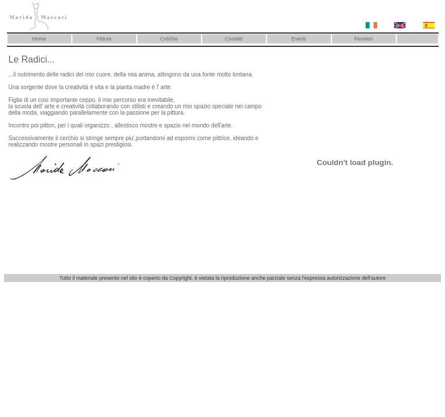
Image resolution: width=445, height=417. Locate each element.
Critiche (169, 39)
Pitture (103, 39)
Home (39, 39)
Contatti (234, 39)
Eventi (298, 39)
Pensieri (363, 39)
